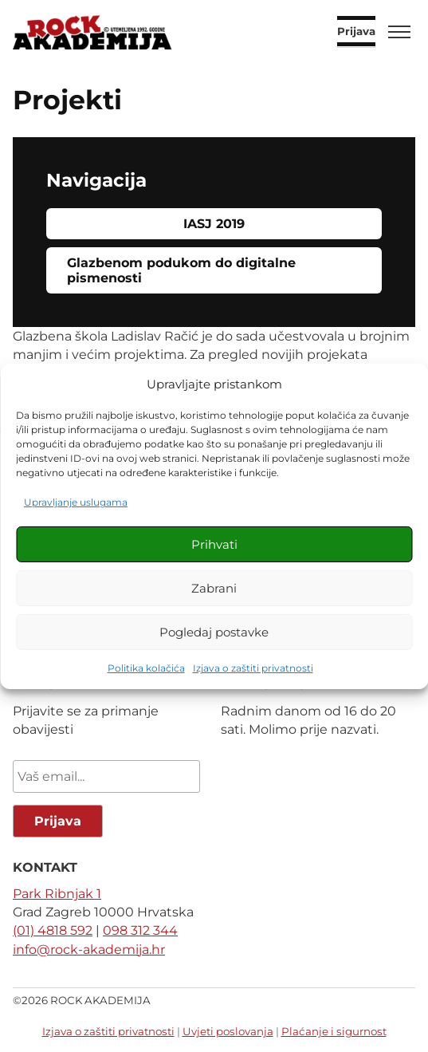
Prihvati (214, 544)
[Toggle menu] (399, 32)
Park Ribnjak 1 (57, 893)
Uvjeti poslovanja (228, 1031)
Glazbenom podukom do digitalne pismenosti (183, 270)
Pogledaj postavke (214, 632)
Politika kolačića (146, 668)
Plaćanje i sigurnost (334, 1031)
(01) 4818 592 (52, 930)
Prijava (356, 32)
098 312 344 (140, 930)
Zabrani (214, 588)
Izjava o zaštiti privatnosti (253, 668)
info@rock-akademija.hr (89, 949)
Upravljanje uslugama (76, 502)
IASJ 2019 (214, 223)
